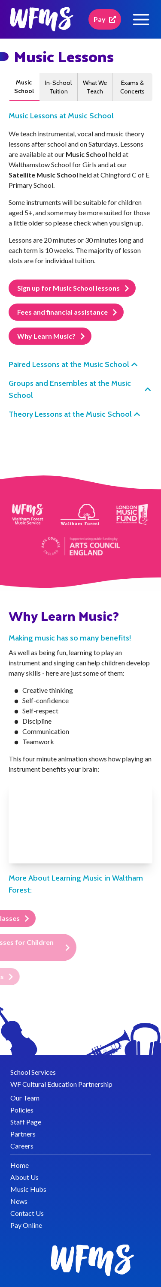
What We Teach (95, 87)
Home (19, 1165)
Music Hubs (28, 1189)
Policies (21, 1110)
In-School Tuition (58, 87)
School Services (33, 1072)
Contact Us (27, 1213)
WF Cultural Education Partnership (61, 1084)
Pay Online (26, 1225)
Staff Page (25, 1122)
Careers (21, 1146)
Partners (23, 1134)
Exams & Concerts (132, 87)
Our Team (24, 1098)
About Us (24, 1177)
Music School (24, 86)
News (18, 1201)
